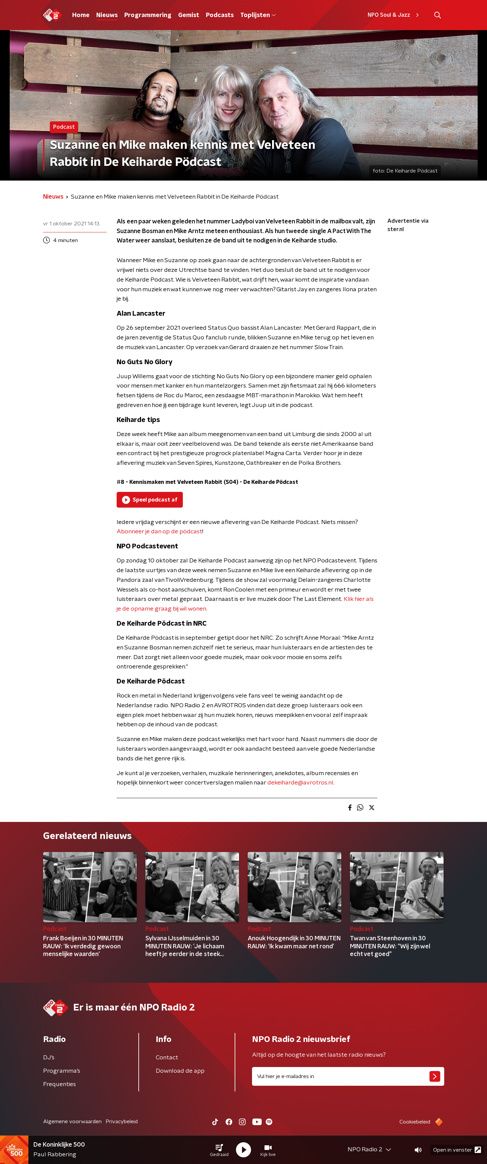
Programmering (147, 15)
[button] (219, 1150)
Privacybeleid (122, 1121)
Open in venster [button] (457, 1150)
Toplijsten (258, 15)
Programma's (61, 1071)
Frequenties (59, 1084)
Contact (167, 1058)
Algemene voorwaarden (72, 1121)
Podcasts (220, 15)
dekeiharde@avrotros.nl (300, 783)
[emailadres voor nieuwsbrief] (348, 1076)
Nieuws (107, 15)
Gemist (188, 15)
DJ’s (48, 1058)
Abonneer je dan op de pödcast (159, 532)
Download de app (180, 1071)
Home (81, 15)
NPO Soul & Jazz (394, 15)
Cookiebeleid (414, 1122)
